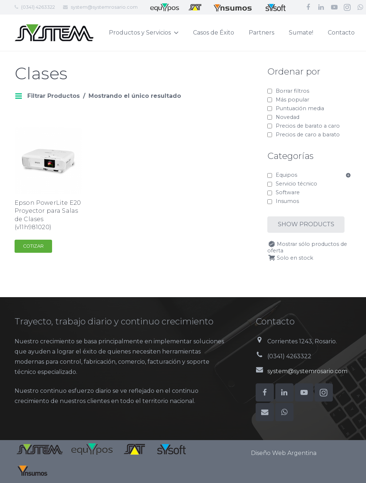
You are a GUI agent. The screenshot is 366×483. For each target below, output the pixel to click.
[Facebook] (308, 7)
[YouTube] (334, 7)
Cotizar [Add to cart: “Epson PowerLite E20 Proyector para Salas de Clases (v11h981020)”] (33, 246)
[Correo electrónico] (265, 412)
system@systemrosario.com (104, 7)
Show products (306, 224)
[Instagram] (347, 7)
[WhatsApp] (284, 412)
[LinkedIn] (321, 7)
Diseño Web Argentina (283, 453)
